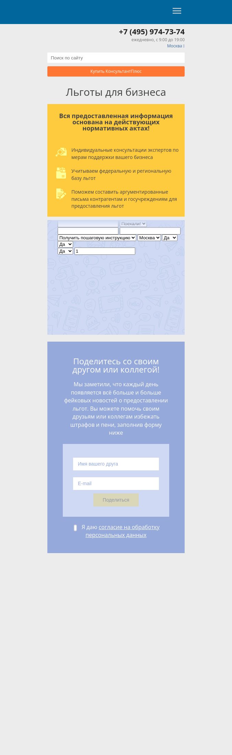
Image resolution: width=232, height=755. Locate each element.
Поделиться (116, 500)
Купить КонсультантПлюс (116, 71)
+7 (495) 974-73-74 (152, 31)
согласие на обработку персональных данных (122, 531)
